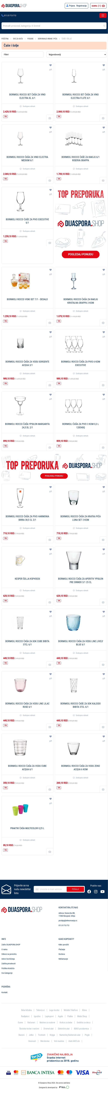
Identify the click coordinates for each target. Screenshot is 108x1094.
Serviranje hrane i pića (48, 39)
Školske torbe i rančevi (29, 1028)
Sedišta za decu (83, 1022)
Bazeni (21, 1034)
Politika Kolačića (7, 968)
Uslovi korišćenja (8, 958)
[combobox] (54, 25)
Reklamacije (63, 958)
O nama (4, 949)
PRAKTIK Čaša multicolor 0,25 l (27, 828)
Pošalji (75, 889)
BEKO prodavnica (81, 1028)
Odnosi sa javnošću (8, 954)
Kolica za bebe (66, 1022)
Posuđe (30, 39)
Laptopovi (49, 1016)
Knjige (52, 1034)
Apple (60, 1016)
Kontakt (4, 992)
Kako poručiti (64, 944)
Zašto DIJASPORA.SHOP (10, 944)
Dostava (62, 954)
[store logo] (14, 6)
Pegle (87, 1034)
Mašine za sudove (47, 1022)
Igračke (37, 1016)
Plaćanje (62, 949)
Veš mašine (59, 1041)
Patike (70, 1016)
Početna (5, 39)
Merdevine (44, 1041)
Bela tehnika (26, 1010)
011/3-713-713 (8, 15)
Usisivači (32, 1041)
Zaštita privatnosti (8, 963)
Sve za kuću (18, 39)
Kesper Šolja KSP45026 (27, 578)
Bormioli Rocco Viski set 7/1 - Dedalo (27, 299)
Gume (20, 1022)
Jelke (31, 1034)
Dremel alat (48, 1028)
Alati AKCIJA (74, 1041)
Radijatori (25, 1016)
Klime (84, 1010)
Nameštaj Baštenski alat (69, 1034)
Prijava (72, 5)
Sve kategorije (6, 973)
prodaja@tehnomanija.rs (68, 920)
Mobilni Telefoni (71, 1010)
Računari (31, 1022)
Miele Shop (82, 1016)
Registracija (81, 5)
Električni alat (64, 1028)
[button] (50, 65)
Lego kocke (54, 1010)
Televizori (40, 1010)
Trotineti (41, 1034)
